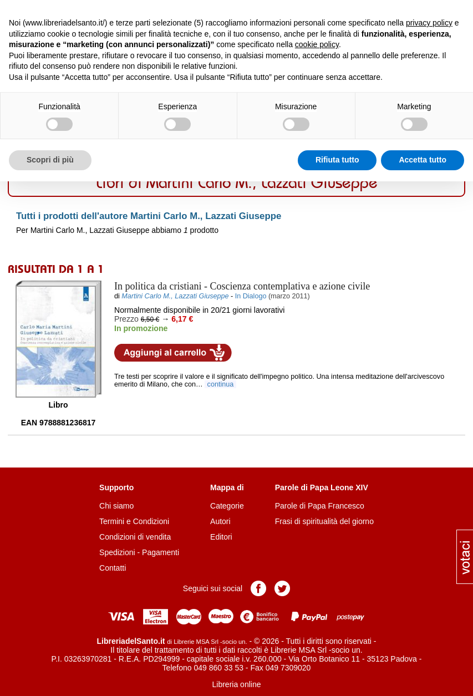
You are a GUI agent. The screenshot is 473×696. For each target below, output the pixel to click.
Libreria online (236, 684)
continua (220, 384)
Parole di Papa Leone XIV (321, 487)
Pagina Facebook (258, 588)
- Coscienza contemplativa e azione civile (242, 286)
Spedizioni (117, 552)
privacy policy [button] (429, 22)
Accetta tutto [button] (422, 159)
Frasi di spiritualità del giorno (324, 521)
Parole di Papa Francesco (319, 505)
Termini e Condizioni (134, 521)
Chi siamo (116, 505)
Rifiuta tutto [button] (337, 159)
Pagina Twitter (282, 588)
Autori (220, 521)
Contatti (112, 567)
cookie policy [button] (317, 44)
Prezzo (126, 318)
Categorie (227, 505)
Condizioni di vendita (135, 536)
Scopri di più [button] (50, 159)
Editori (221, 536)
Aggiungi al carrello (173, 353)
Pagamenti (160, 552)
